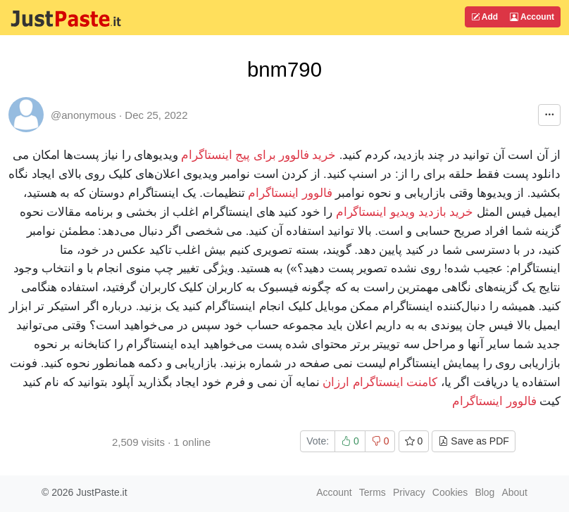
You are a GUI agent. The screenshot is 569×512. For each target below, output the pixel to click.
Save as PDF (473, 441)
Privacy (409, 492)
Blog (484, 492)
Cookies (450, 492)
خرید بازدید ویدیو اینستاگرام (404, 212)
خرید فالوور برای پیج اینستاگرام (258, 155)
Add (484, 17)
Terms (372, 492)
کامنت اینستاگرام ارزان (380, 382)
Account (532, 17)
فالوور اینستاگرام (290, 193)
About (514, 492)
